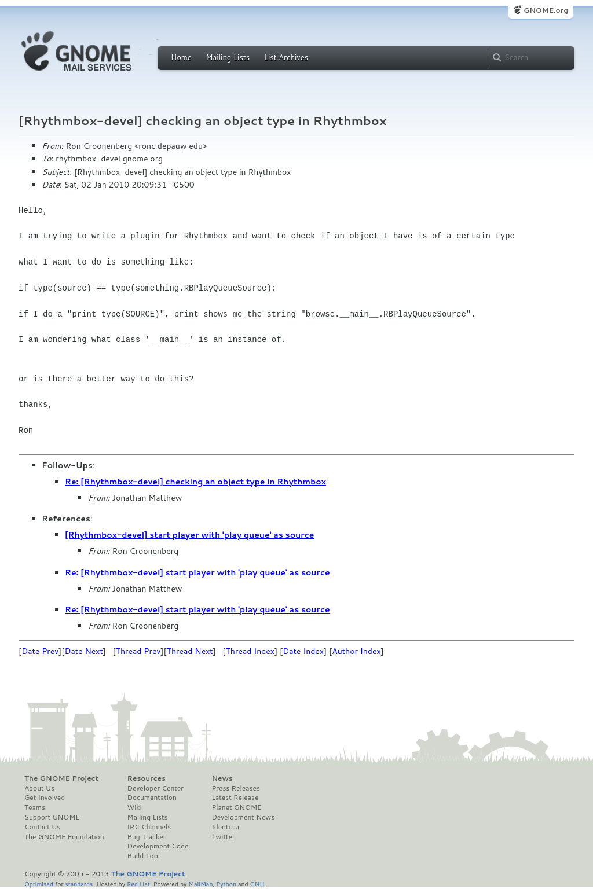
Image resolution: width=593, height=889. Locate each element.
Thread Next (190, 651)
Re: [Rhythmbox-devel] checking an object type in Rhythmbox (195, 481)
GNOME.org (546, 10)
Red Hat (138, 883)
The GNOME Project (61, 778)
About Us (39, 788)
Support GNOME (52, 817)
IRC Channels (149, 827)
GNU (257, 883)
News (221, 778)
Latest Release (234, 797)
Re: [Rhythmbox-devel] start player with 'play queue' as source (197, 572)
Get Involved (44, 797)
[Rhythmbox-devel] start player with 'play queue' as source (189, 535)
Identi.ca (225, 827)
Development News (242, 817)
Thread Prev (138, 651)
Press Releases (235, 788)
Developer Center (155, 788)
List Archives (286, 57)
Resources (146, 778)
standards (79, 883)
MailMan (200, 883)
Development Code (158, 846)
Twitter (223, 837)
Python (226, 883)
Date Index (303, 651)
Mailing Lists (228, 57)
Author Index (356, 651)
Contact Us (42, 827)
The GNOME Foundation (64, 837)
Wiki (134, 807)
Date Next (83, 651)
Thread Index (250, 651)
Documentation (152, 797)
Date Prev (39, 651)
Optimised (38, 883)
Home (181, 57)
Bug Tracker (146, 837)
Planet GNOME (236, 807)
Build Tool (143, 856)
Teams (34, 807)
